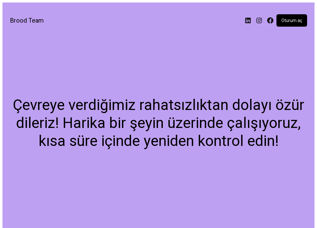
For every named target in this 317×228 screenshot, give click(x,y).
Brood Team (27, 20)
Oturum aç (291, 20)
